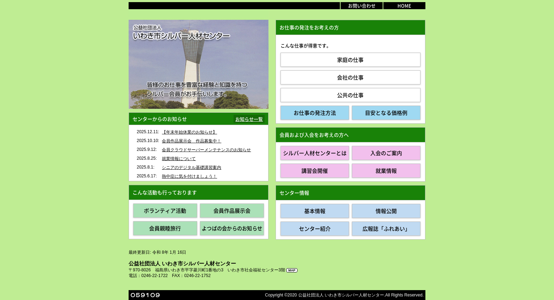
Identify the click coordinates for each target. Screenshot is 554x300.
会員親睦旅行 (165, 228)
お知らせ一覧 (249, 119)
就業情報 (386, 171)
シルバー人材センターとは (315, 153)
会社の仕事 (350, 77)
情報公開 (386, 211)
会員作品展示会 (232, 210)
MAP (291, 270)
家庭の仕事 (350, 60)
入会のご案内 (386, 153)
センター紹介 (315, 229)
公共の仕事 (350, 95)
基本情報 (314, 211)
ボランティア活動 (165, 210)
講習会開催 (314, 171)
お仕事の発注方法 (315, 113)
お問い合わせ (362, 5)
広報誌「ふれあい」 (386, 229)
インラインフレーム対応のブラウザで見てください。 (198, 153)
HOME (404, 5)
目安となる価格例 (386, 113)
